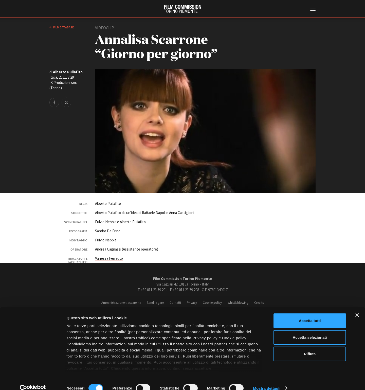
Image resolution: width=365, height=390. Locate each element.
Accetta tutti (310, 312)
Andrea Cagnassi (108, 249)
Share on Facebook (54, 102)
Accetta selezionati (310, 329)
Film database (63, 27)
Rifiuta (310, 346)
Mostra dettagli (266, 380)
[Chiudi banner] (357, 307)
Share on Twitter (66, 102)
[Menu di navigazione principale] (313, 9)
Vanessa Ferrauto (109, 258)
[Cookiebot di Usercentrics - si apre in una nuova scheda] (33, 380)
